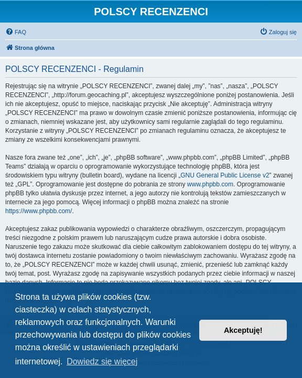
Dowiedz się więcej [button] (102, 361)
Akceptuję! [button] (243, 330)
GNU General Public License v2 (224, 175)
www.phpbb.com (210, 184)
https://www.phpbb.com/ (38, 211)
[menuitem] (15, 32)
